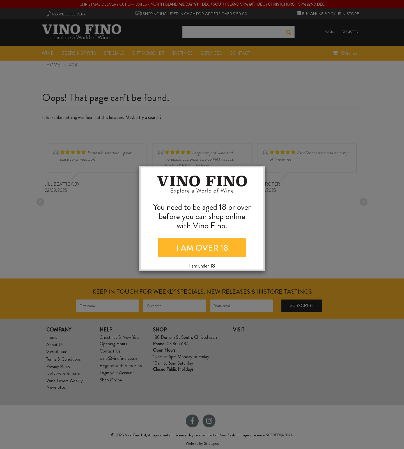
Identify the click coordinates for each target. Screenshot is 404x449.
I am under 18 (202, 266)
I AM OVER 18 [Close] (202, 248)
